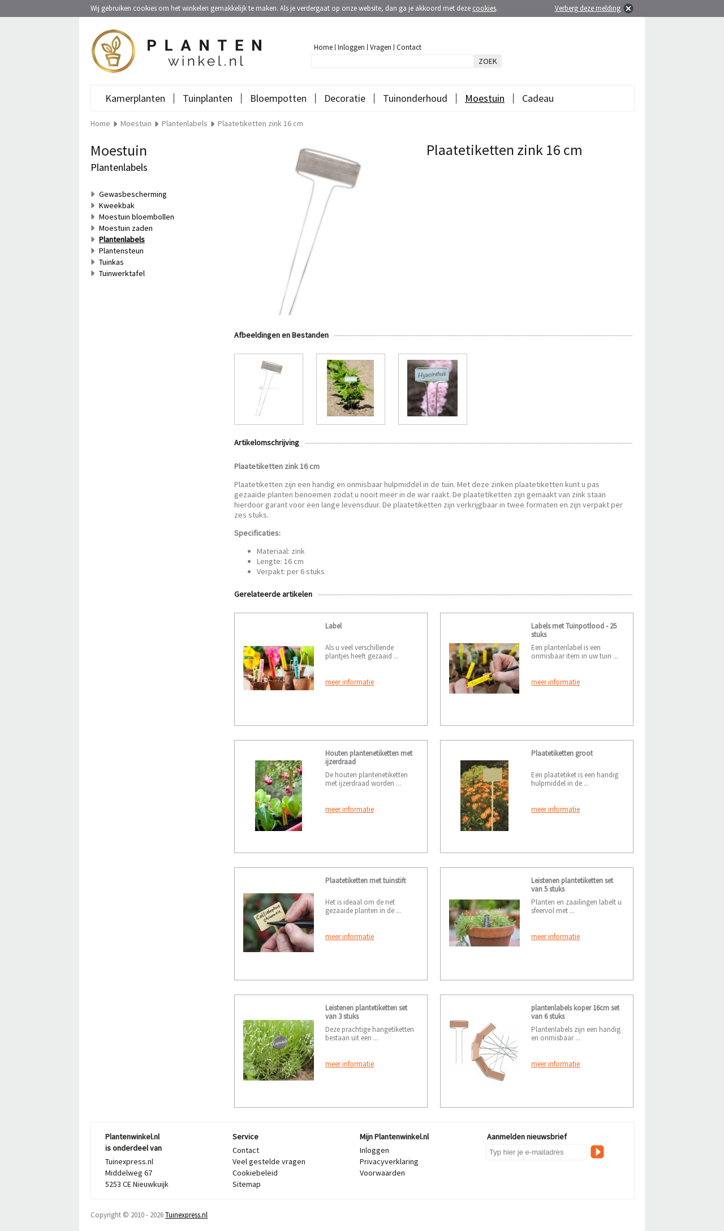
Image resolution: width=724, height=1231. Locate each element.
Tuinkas (111, 262)
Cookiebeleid (255, 1173)
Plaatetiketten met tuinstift (365, 880)
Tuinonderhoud (415, 98)
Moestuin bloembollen (136, 217)
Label (333, 626)
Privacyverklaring (389, 1161)
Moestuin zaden (126, 228)
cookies (484, 8)
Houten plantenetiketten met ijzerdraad (368, 757)
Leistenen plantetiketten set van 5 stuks (572, 885)
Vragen (380, 47)
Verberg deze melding (587, 8)
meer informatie (349, 682)
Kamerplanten (135, 98)
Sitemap (246, 1184)
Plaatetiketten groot (562, 753)
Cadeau (538, 98)
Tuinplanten (207, 98)
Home (323, 47)
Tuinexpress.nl (186, 1215)
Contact (409, 47)
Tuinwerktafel (122, 273)
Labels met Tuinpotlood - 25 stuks (574, 630)
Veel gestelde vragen (268, 1161)
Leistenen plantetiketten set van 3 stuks (366, 1012)
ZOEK (488, 61)
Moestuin (485, 98)
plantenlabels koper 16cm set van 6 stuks (575, 1012)
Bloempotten (278, 98)
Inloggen (351, 47)
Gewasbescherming (133, 194)
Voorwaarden (382, 1173)
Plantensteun (121, 251)
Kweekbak (117, 205)
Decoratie (344, 98)
